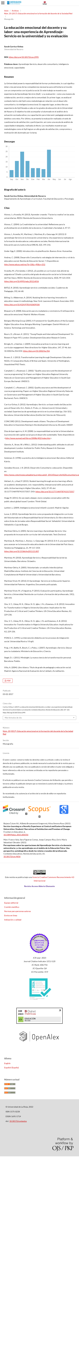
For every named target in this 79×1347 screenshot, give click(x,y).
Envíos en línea (10, 915)
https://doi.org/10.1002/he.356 (36, 351)
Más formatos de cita (13, 718)
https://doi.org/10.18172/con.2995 (24, 57)
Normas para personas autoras (17, 911)
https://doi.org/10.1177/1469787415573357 (54, 491)
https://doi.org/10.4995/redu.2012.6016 (21, 281)
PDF (9, 681)
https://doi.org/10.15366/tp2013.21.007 (21, 551)
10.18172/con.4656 (12, 856)
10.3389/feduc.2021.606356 (16, 834)
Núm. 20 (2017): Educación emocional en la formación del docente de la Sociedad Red (38, 13)
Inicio (6, 11)
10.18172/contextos (18, 1121)
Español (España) (11, 1067)
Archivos (15, 11)
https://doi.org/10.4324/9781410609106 (22, 304)
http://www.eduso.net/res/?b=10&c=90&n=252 (24, 264)
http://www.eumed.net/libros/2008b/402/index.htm (27, 438)
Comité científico (11, 907)
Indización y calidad (12, 919)
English (7, 1063)
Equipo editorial (11, 903)
